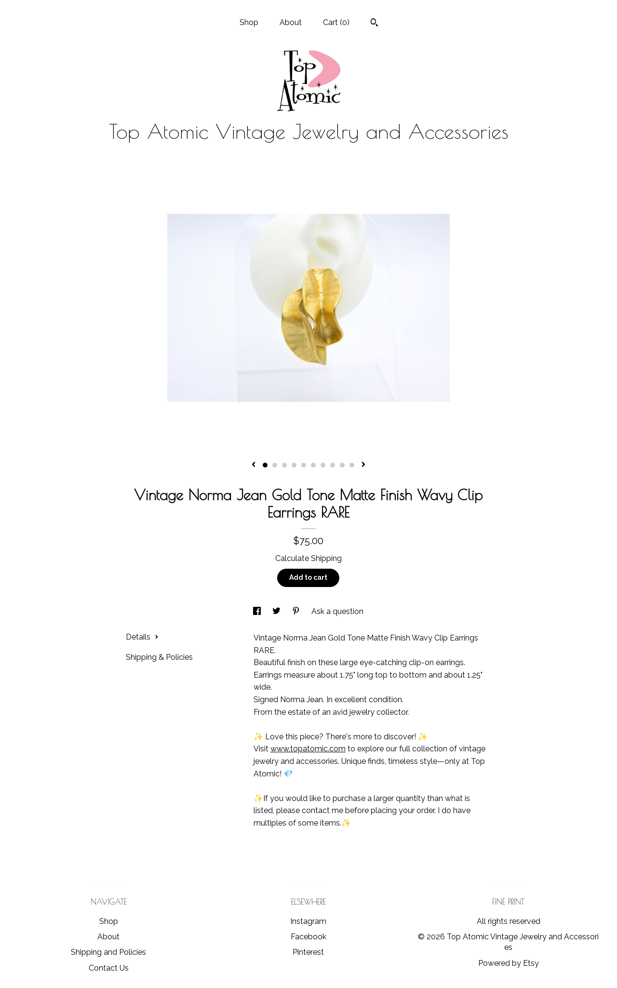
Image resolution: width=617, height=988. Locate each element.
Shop (249, 22)
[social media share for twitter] (277, 611)
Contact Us (109, 968)
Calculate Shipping (308, 558)
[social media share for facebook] (258, 611)
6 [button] (313, 465)
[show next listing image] (363, 465)
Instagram (308, 921)
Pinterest (308, 952)
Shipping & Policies (159, 657)
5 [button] (303, 465)
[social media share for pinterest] (297, 611)
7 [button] (323, 465)
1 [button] (265, 465)
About (291, 22)
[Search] (374, 23)
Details (142, 636)
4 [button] (294, 465)
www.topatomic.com (308, 748)
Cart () (336, 22)
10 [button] (351, 465)
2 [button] (274, 465)
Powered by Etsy (508, 963)
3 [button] (284, 465)
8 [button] (332, 465)
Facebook (308, 936)
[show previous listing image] (253, 465)
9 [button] (342, 465)
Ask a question (337, 611)
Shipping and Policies (108, 952)
